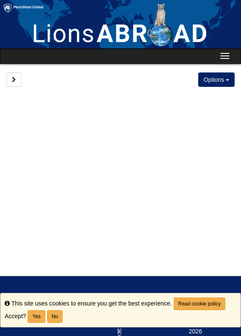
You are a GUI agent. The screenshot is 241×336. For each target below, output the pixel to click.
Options (216, 79)
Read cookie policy (199, 304)
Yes (36, 316)
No (55, 316)
